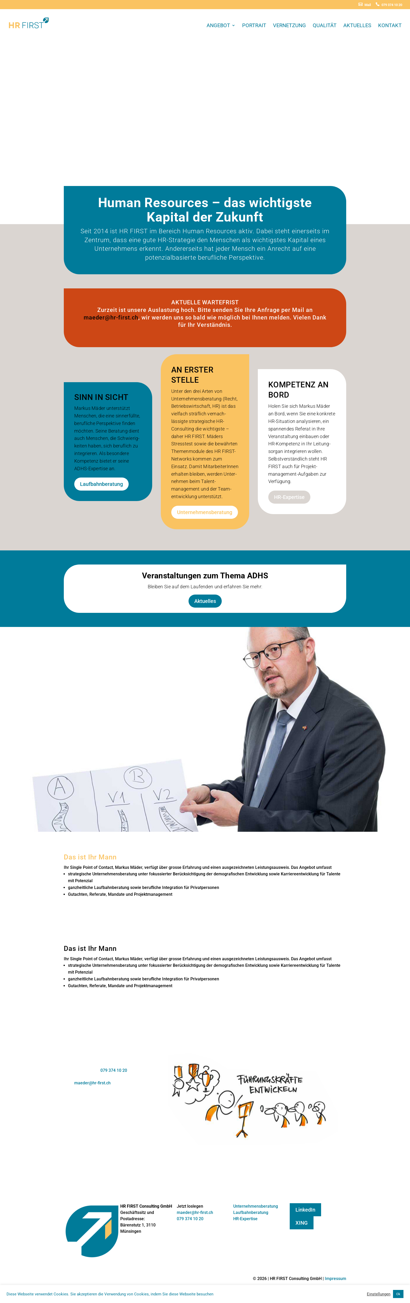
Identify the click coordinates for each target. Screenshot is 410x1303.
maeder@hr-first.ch (111, 317)
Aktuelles (357, 26)
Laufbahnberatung (101, 484)
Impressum (335, 1278)
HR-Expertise (289, 497)
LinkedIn (305, 1210)
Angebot (218, 26)
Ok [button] (398, 1294)
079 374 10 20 (391, 5)
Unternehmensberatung (204, 512)
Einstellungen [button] (378, 1294)
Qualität (325, 26)
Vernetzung (289, 26)
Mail (368, 5)
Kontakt (390, 26)
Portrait (254, 26)
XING (301, 1223)
